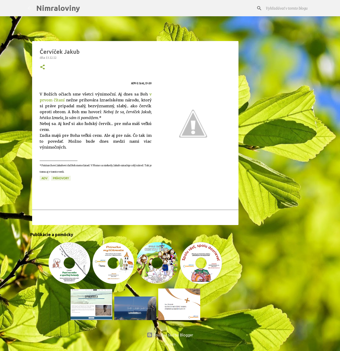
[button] (42, 67)
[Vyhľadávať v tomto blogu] (289, 8)
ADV (44, 178)
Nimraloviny (58, 8)
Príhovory (61, 178)
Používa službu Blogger (170, 335)
